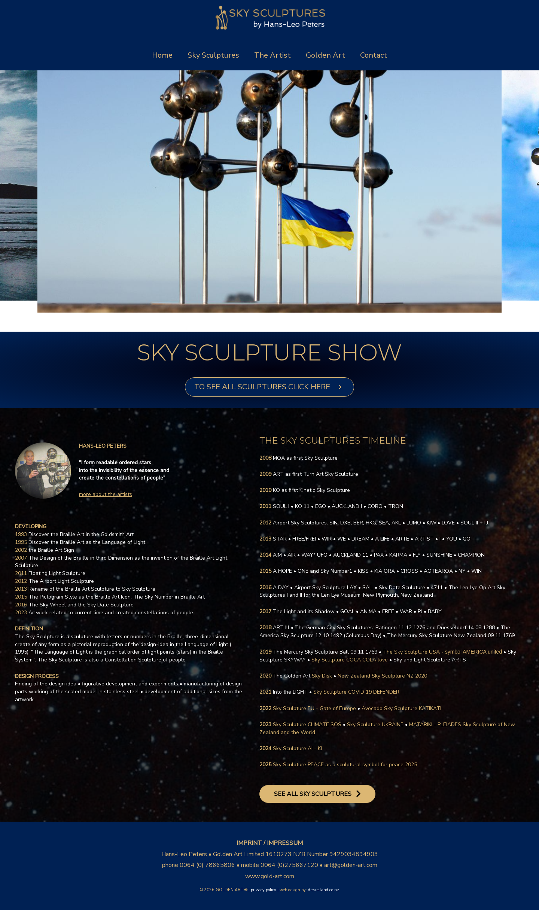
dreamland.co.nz (323, 890)
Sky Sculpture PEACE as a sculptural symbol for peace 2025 (345, 764)
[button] (269, 387)
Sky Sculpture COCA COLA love (349, 659)
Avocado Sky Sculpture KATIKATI (401, 708)
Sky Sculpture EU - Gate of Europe (314, 708)
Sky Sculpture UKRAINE (375, 724)
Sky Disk (302, 675)
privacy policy (263, 890)
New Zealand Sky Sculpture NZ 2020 (382, 675)
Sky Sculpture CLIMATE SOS (307, 724)
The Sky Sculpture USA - (442, 651)
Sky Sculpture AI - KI (297, 748)
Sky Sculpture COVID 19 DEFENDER (356, 692)
